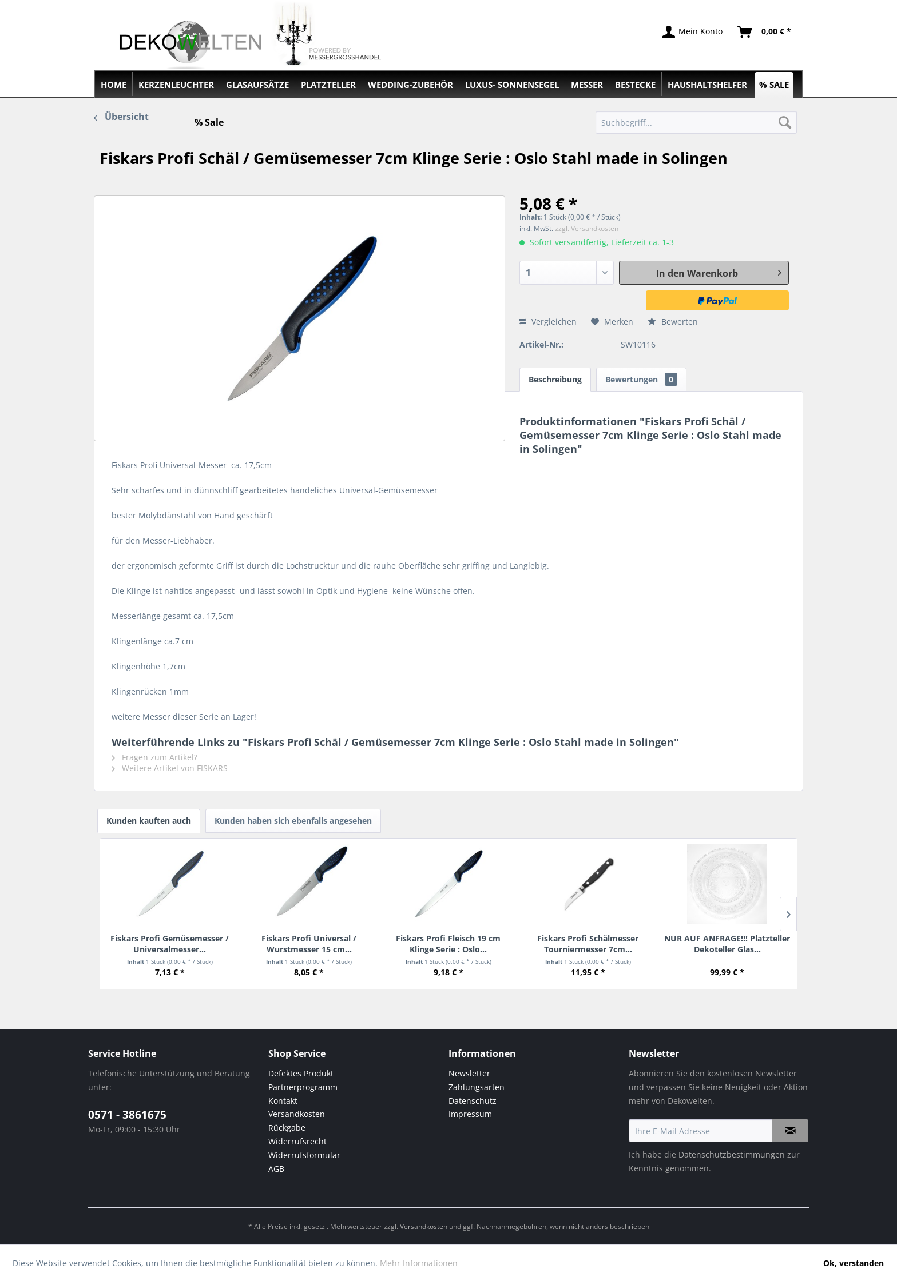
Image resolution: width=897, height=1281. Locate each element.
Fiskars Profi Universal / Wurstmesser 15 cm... (308, 943)
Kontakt (282, 1100)
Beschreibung (555, 379)
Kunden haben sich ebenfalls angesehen (293, 820)
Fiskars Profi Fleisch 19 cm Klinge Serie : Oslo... (448, 943)
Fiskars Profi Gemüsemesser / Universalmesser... (169, 943)
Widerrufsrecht (297, 1141)
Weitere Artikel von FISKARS (170, 768)
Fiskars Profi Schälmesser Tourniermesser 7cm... (587, 943)
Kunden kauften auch (148, 820)
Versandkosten (296, 1113)
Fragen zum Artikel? (154, 757)
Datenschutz (473, 1100)
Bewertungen (641, 379)
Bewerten (673, 321)
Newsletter (469, 1073)
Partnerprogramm (303, 1087)
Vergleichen (548, 321)
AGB (276, 1168)
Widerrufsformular (304, 1155)
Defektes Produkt (301, 1073)
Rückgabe (286, 1127)
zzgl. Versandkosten (586, 228)
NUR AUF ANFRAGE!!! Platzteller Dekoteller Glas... (727, 943)
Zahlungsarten (477, 1087)
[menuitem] (696, 122)
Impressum (470, 1113)
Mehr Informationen (419, 1263)
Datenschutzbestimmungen (731, 1154)
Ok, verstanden (853, 1263)
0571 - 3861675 (127, 1114)
